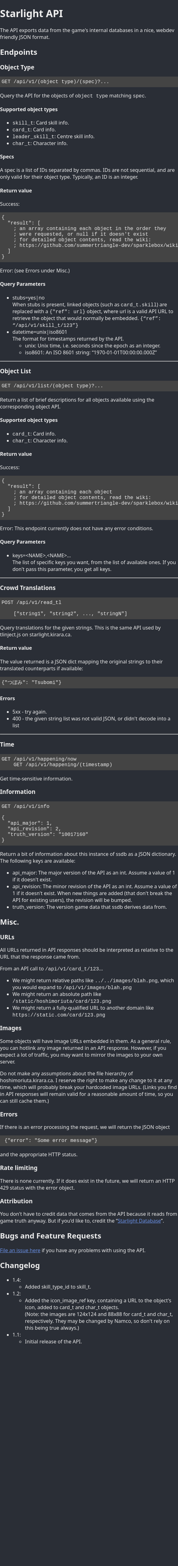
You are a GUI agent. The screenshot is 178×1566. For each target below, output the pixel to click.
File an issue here (20, 1288)
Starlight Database (139, 1258)
